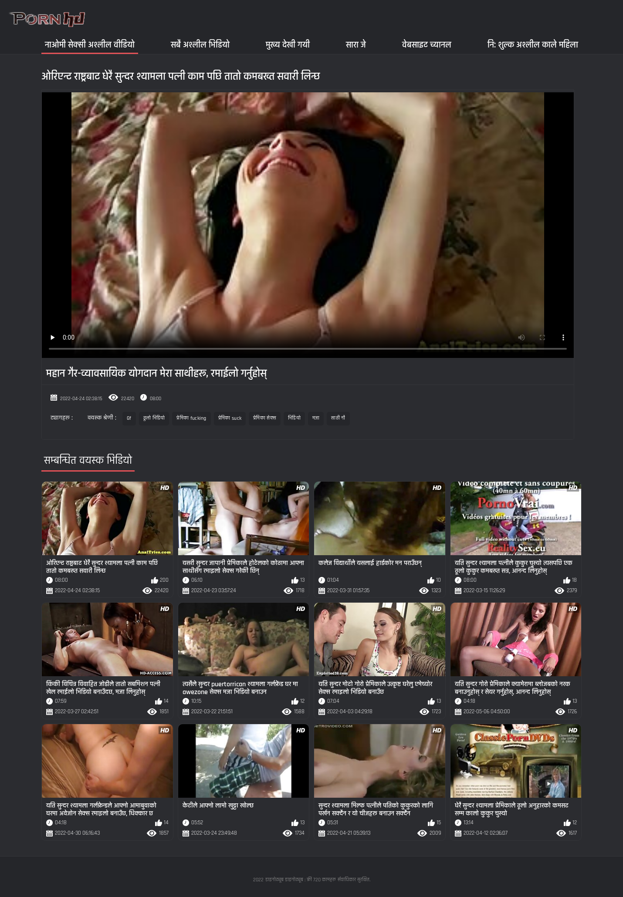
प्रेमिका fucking (191, 418)
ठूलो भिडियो (154, 418)
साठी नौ (338, 418)
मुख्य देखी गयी (288, 45)
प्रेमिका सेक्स (264, 418)
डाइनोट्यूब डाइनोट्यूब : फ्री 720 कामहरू (300, 880)
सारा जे (356, 45)
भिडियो (294, 418)
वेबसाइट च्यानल (426, 45)
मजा (316, 418)
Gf (129, 418)
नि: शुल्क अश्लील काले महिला (533, 45)
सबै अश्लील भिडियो (200, 45)
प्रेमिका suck (229, 418)
